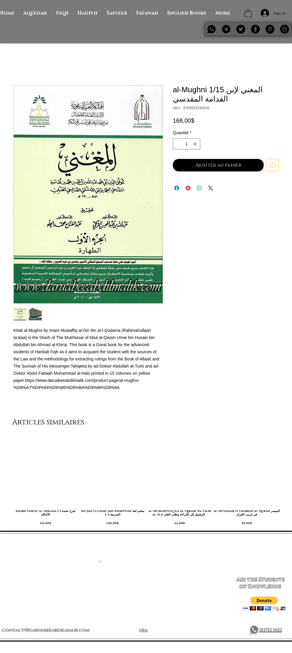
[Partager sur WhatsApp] (199, 188)
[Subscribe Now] (260, 561)
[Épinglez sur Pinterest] (188, 188)
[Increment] (195, 144)
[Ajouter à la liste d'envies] (272, 165)
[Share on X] (210, 188)
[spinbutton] (186, 144)
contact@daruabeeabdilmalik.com (46, 630)
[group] (146, 482)
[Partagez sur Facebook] (176, 188)
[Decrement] (177, 144)
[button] (248, 13)
